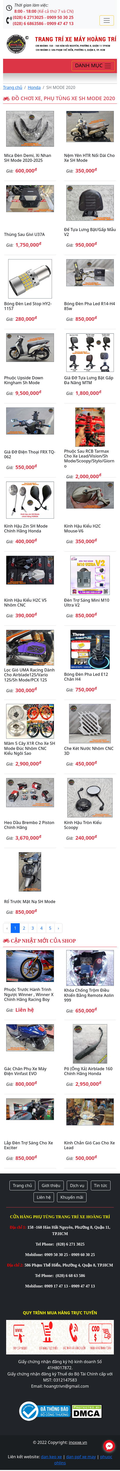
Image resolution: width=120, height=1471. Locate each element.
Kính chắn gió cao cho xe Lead (89, 1145)
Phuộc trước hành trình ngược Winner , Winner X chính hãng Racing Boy (28, 994)
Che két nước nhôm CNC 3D (89, 751)
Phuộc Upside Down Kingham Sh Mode (23, 380)
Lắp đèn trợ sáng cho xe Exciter (28, 1145)
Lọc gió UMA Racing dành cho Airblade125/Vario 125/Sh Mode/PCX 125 (29, 674)
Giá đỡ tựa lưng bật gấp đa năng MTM (88, 380)
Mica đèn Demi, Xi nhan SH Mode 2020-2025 (27, 158)
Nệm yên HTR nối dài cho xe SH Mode (89, 158)
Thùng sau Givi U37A (24, 234)
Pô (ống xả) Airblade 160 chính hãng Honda (88, 1071)
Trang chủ (12, 87)
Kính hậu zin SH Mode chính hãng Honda (26, 528)
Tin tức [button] (100, 1185)
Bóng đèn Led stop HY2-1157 (28, 306)
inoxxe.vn (78, 1442)
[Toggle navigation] (107, 20)
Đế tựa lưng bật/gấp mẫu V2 (90, 232)
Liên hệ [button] (44, 1197)
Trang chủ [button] (22, 1185)
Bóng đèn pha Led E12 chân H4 (86, 676)
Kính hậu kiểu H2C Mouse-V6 (82, 528)
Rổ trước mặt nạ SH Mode (30, 901)
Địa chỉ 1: (18, 1227)
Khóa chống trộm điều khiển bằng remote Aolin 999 (89, 995)
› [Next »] (58, 928)
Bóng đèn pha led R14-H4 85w (89, 306)
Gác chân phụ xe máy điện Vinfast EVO (25, 1071)
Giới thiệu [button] (51, 1185)
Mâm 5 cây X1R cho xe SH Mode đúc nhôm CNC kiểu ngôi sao (29, 748)
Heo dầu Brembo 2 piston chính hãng (29, 825)
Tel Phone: (45, 1244)
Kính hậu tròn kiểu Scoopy (83, 825)
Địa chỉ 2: (15, 1265)
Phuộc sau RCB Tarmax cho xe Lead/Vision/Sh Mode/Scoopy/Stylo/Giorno (89, 458)
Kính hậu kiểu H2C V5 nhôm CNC (25, 602)
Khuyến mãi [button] (71, 1197)
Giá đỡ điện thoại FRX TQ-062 (29, 454)
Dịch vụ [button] (77, 1185)
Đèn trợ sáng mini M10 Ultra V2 (87, 602)
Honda (34, 87)
